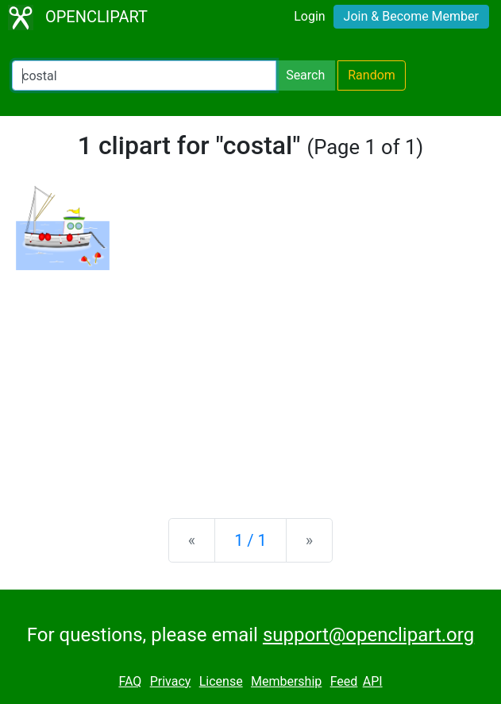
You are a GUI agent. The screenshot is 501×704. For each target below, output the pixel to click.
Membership (286, 681)
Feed (344, 681)
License (221, 681)
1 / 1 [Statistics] (250, 540)
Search (305, 75)
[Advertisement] (250, 381)
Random (371, 75)
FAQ (129, 681)
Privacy (170, 681)
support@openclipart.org (368, 635)
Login (309, 16)
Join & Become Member (411, 16)
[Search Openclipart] (144, 75)
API (373, 681)
